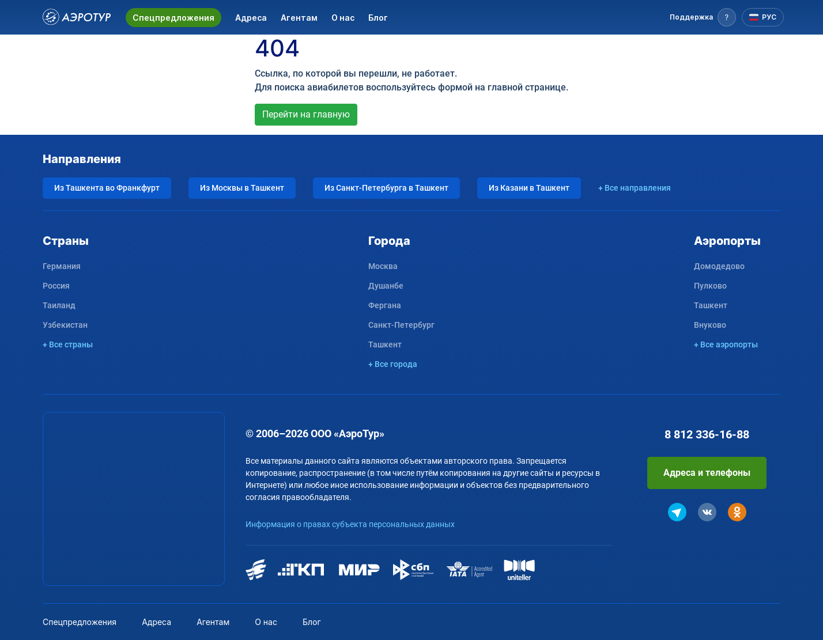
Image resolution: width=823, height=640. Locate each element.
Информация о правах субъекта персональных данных (350, 524)
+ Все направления (634, 187)
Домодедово (719, 266)
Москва (383, 266)
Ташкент (385, 344)
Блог (378, 17)
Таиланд (59, 305)
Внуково (710, 325)
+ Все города (392, 364)
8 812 (707, 434)
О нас (342, 17)
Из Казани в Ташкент (529, 187)
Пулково (710, 285)
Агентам (299, 17)
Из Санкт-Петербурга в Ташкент (386, 187)
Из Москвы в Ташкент (242, 187)
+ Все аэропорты (726, 344)
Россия (56, 285)
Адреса (251, 17)
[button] (703, 17)
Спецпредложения (173, 17)
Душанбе (385, 285)
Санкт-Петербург (401, 325)
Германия (62, 266)
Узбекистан (65, 325)
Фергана (384, 305)
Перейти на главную (306, 114)
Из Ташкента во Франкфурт (107, 187)
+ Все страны (68, 344)
